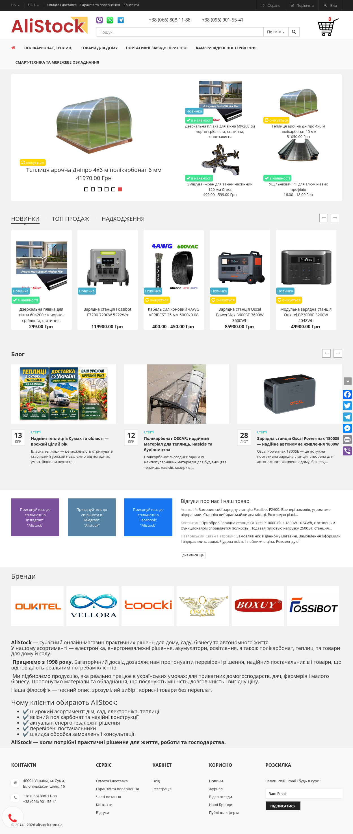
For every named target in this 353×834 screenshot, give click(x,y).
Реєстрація (162, 788)
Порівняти (305, 5)
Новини (216, 780)
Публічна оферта (224, 812)
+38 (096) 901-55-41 (223, 20)
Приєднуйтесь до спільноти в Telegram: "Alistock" (91, 517)
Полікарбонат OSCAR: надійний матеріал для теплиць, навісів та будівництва (178, 444)
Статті (36, 432)
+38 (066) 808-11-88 (169, 20)
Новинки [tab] (25, 218)
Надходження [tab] (123, 218)
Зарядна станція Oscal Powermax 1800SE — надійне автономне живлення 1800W (298, 441)
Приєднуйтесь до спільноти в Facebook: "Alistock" (148, 517)
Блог (18, 354)
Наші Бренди (220, 804)
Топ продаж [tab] (70, 218)
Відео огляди (220, 796)
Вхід (333, 5)
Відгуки (102, 812)
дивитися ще (193, 555)
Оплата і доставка (62, 5)
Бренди (23, 576)
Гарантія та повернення (100, 5)
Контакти (131, 5)
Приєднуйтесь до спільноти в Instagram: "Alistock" (35, 517)
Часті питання (108, 796)
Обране (273, 5)
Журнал (216, 788)
